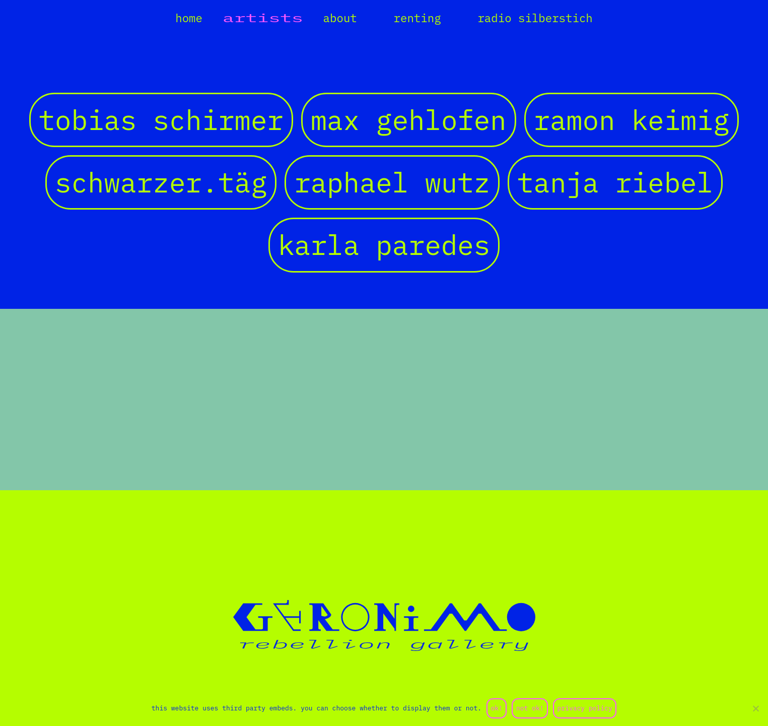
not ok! (530, 708)
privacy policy (584, 708)
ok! (496, 708)
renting (417, 18)
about (340, 18)
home (188, 18)
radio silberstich (534, 18)
